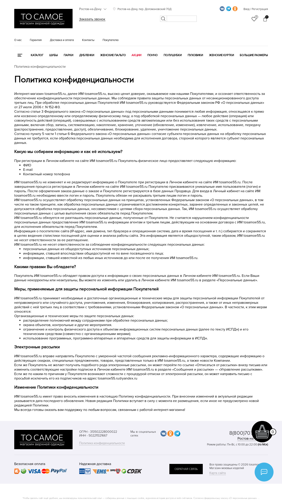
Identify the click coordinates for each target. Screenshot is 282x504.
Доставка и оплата (62, 40)
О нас (18, 40)
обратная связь (186, 469)
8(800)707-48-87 (248, 433)
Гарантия (36, 40)
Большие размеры (254, 55)
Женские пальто (113, 55)
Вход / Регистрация (255, 9)
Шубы (53, 55)
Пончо (152, 55)
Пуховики (195, 55)
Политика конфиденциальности (102, 443)
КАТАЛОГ (37, 55)
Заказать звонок (92, 19)
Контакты (88, 40)
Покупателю (111, 40)
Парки (68, 55)
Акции (136, 55)
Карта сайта (217, 473)
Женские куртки (221, 55)
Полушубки (173, 55)
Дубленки (86, 55)
